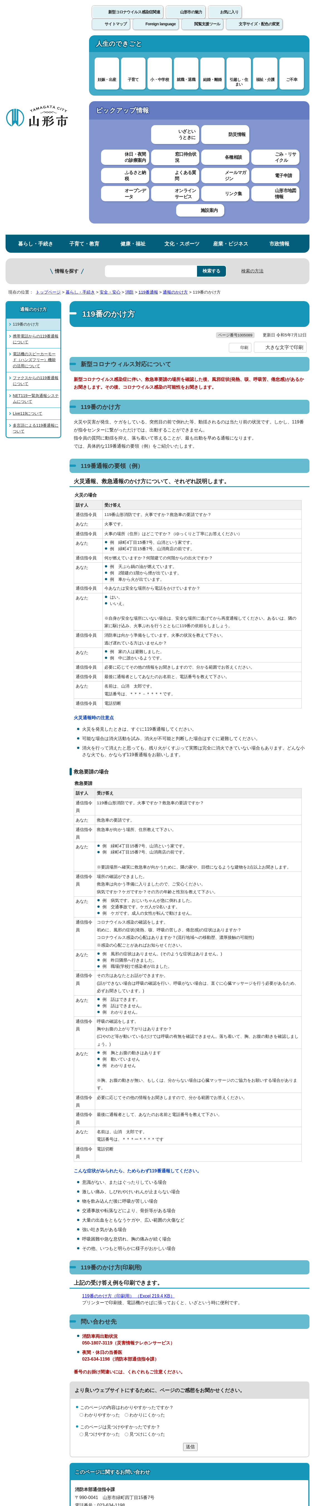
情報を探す (66, 73)
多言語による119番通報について (35, 230)
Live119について (27, 215)
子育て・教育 (84, 45)
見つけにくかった (147, 1247)
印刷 (244, 160)
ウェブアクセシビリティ (173, 1376)
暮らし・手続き (35, 45)
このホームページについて (31, 1376)
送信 (190, 1259)
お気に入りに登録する (287, 107)
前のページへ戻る (250, 1359)
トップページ (48, 93)
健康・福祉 (133, 45)
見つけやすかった (102, 1247)
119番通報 (148, 93)
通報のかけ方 (175, 93)
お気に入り (229, 18)
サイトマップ (227, 1376)
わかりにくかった (147, 1227)
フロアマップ (19, 1459)
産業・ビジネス (230, 45)
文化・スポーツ (182, 45)
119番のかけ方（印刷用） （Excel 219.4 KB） (130, 1109)
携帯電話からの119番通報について (35, 140)
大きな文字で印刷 (284, 160)
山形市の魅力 (191, 18)
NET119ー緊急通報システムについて (36, 200)
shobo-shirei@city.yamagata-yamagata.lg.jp (127, 1334)
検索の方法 (252, 72)
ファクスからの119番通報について (35, 182)
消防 (129, 93)
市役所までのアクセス (67, 1459)
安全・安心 (110, 93)
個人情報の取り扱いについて (103, 1376)
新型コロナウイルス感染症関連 (134, 18)
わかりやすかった (102, 1227)
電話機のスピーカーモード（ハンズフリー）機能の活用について (34, 161)
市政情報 (279, 45)
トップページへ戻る (296, 1359)
